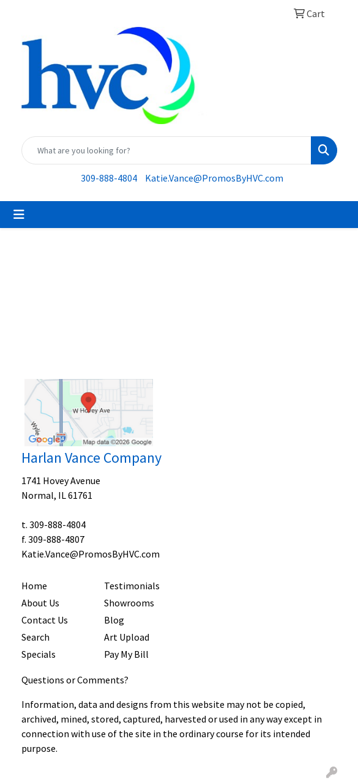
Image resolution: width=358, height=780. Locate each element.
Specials (38, 654)
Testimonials (132, 585)
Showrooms (129, 603)
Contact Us (44, 620)
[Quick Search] (166, 150)
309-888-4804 (109, 178)
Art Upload (126, 637)
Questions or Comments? (75, 680)
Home (34, 585)
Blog (114, 620)
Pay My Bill (126, 654)
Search (35, 637)
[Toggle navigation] (19, 214)
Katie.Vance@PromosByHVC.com (214, 178)
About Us (40, 603)
